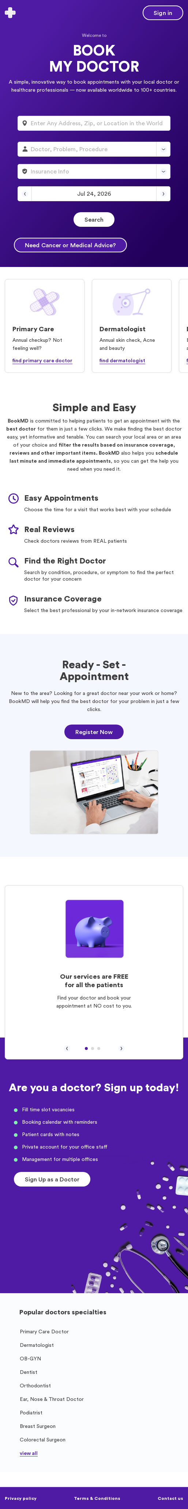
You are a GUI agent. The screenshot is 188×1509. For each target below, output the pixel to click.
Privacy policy (21, 1498)
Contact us (170, 1498)
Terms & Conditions (97, 1498)
